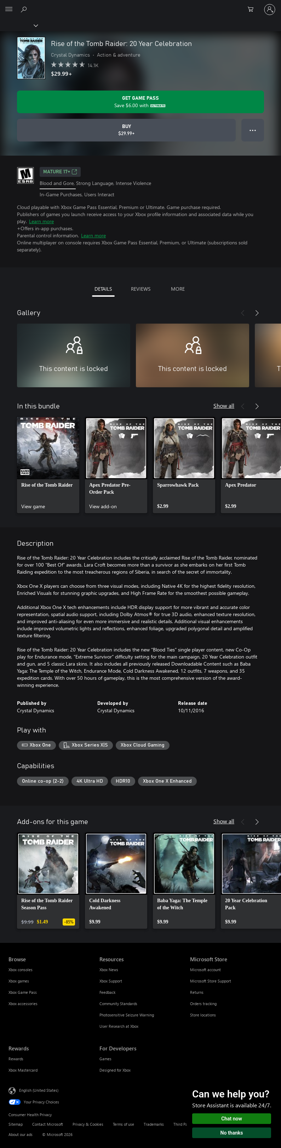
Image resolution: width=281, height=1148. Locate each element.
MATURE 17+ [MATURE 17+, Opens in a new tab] (60, 172)
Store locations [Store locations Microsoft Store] (203, 1015)
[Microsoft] (140, 5)
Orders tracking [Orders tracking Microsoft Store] (203, 1003)
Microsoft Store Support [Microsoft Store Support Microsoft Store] (210, 981)
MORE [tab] (178, 288)
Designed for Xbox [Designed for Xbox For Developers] (115, 1070)
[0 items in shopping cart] (252, 9)
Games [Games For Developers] (105, 1058)
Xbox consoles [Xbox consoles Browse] (20, 969)
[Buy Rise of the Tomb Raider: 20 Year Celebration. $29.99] (126, 130)
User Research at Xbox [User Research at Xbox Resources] (118, 1026)
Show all (223, 405)
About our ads (20, 1134)
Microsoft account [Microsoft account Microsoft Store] (205, 969)
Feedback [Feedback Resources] (107, 992)
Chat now (231, 1118)
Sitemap (15, 1124)
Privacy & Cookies (88, 1124)
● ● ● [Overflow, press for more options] (253, 130)
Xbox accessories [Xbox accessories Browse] (23, 1003)
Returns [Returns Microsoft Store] (196, 992)
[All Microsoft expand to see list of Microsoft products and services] (8, 9)
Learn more (41, 221)
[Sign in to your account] (269, 9)
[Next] (257, 313)
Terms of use (123, 1124)
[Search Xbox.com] (25, 9)
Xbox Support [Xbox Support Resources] (110, 981)
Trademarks (154, 1124)
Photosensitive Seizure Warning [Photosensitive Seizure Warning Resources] (126, 1015)
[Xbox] (18, 25)
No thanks (231, 1133)
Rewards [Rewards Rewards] (15, 1058)
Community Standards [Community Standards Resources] (118, 1003)
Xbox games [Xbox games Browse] (18, 981)
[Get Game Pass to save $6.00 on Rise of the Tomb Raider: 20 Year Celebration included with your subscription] (140, 102)
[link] (48, 465)
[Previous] (243, 313)
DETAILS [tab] (103, 288)
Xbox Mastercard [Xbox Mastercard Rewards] (23, 1070)
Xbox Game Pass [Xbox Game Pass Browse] (22, 992)
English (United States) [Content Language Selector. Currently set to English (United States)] (38, 1090)
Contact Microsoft (47, 1124)
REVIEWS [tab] (140, 288)
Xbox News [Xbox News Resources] (108, 969)
